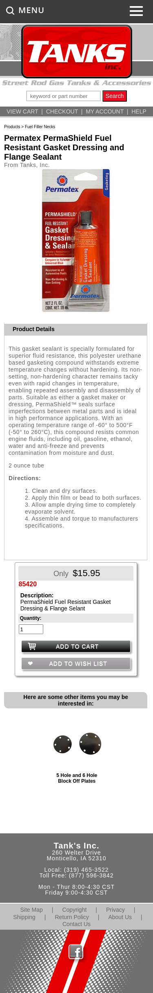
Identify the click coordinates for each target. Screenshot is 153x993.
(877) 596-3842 (91, 875)
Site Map (31, 909)
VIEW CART (22, 111)
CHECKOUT (62, 111)
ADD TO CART (77, 646)
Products (12, 127)
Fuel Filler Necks (40, 127)
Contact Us (76, 924)
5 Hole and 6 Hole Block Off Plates (76, 778)
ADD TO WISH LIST (77, 663)
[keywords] (63, 96)
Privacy (115, 909)
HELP (138, 111)
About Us (120, 917)
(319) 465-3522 (86, 869)
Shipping (24, 917)
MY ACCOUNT (105, 111)
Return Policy (72, 917)
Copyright (74, 909)
